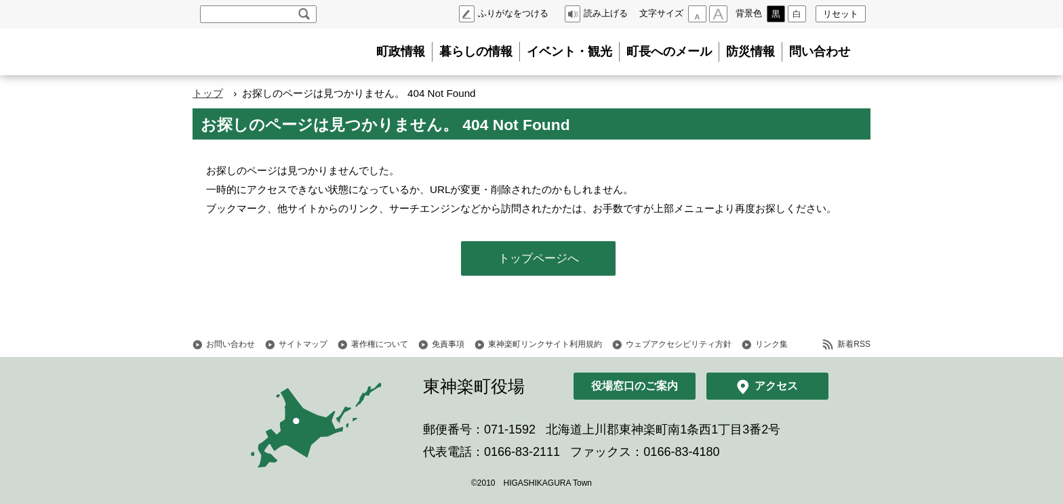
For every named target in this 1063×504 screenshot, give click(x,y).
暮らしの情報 (476, 51)
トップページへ (538, 258)
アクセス (776, 386)
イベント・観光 (569, 51)
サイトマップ (303, 344)
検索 (304, 14)
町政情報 (400, 51)
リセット (840, 14)
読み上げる (606, 13)
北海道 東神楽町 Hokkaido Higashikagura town (267, 52)
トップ (208, 93)
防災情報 (750, 51)
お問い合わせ (230, 344)
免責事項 (448, 344)
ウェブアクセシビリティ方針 (678, 344)
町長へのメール (669, 51)
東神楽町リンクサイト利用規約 (545, 344)
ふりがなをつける (513, 13)
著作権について (379, 344)
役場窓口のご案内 (634, 386)
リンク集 (771, 344)
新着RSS (853, 344)
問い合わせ (819, 51)
